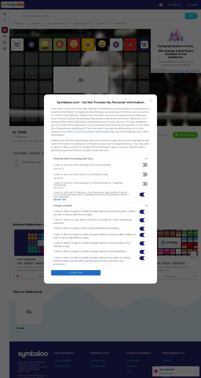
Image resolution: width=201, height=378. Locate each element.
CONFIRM (76, 272)
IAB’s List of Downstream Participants (88, 131)
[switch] (143, 165)
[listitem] (100, 158)
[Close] (151, 101)
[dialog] (100, 189)
